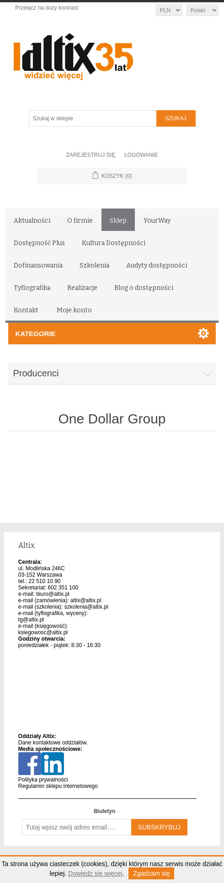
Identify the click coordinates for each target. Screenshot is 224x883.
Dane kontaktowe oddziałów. (53, 742)
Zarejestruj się (90, 155)
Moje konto (74, 310)
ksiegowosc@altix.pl (43, 632)
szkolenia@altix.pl (86, 607)
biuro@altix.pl (52, 594)
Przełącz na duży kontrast (46, 8)
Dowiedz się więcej (95, 873)
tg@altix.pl (31, 619)
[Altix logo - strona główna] (112, 53)
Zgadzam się (151, 873)
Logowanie (141, 155)
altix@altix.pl (85, 600)
